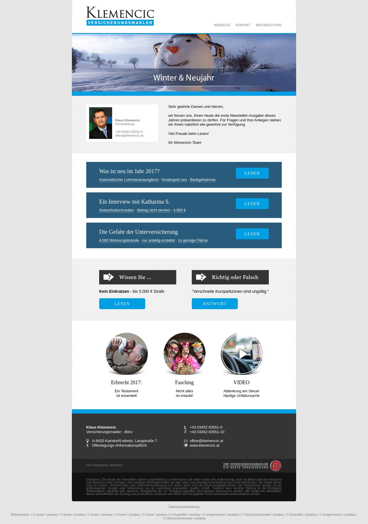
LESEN (252, 203)
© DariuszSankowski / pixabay (262, 514)
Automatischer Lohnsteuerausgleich (129, 179)
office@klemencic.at (129, 135)
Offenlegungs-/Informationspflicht (119, 445)
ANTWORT (215, 303)
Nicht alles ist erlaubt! (184, 393)
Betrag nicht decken (153, 210)
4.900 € (179, 210)
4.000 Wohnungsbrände (119, 240)
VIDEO (241, 382)
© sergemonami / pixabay (221, 514)
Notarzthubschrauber (116, 210)
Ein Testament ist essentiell (126, 393)
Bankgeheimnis (203, 179)
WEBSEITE (222, 25)
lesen (252, 173)
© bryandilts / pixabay (185, 514)
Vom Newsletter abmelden (104, 465)
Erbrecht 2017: (126, 382)
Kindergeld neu (174, 179)
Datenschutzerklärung (183, 506)
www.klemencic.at (204, 445)
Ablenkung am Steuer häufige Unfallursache (241, 393)
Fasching (184, 382)
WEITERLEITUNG (269, 25)
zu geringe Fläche (193, 240)
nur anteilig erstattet (158, 240)
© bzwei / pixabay (45, 514)
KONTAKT (243, 25)
